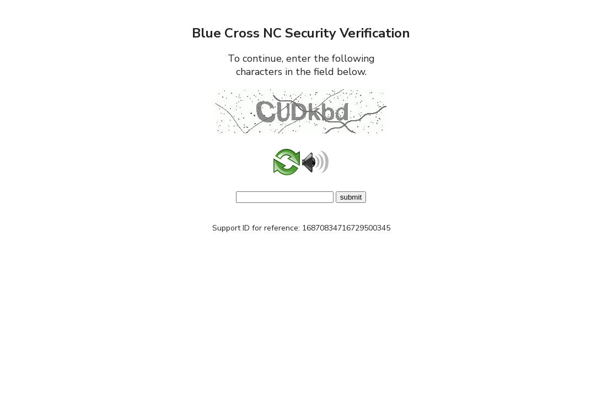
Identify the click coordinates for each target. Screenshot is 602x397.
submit (351, 197)
